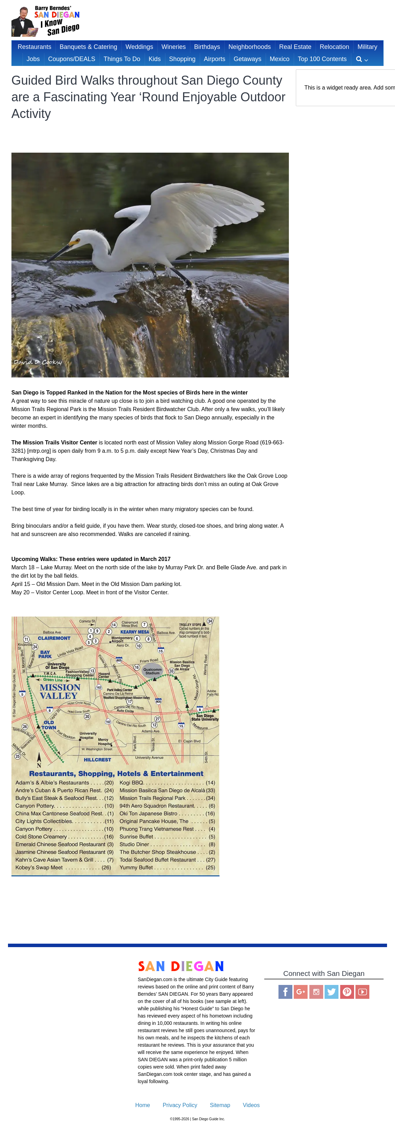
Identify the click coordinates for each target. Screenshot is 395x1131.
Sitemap (220, 1105)
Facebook (285, 992)
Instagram (316, 992)
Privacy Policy (180, 1105)
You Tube (362, 992)
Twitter (331, 992)
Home (142, 1105)
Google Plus (301, 992)
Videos (251, 1105)
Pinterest (347, 992)
